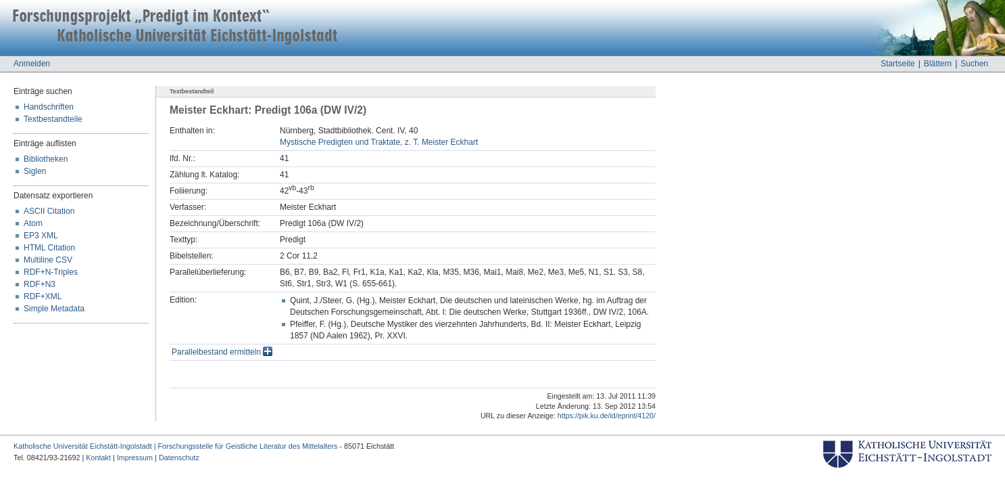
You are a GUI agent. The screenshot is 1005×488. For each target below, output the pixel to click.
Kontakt (98, 457)
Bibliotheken (46, 159)
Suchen (974, 63)
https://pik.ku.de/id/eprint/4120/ (607, 416)
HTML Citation (49, 247)
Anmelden (32, 63)
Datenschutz (179, 457)
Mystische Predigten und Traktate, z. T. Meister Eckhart (379, 142)
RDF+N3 (39, 284)
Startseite (898, 63)
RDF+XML (43, 296)
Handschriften (49, 107)
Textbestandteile (53, 119)
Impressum (135, 457)
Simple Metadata (54, 308)
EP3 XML (41, 235)
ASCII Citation (49, 211)
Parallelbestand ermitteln (222, 352)
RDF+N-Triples (51, 272)
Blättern (938, 63)
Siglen (35, 171)
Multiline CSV (48, 260)
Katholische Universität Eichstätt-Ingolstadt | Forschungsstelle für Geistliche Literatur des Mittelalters (175, 446)
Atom (33, 223)
